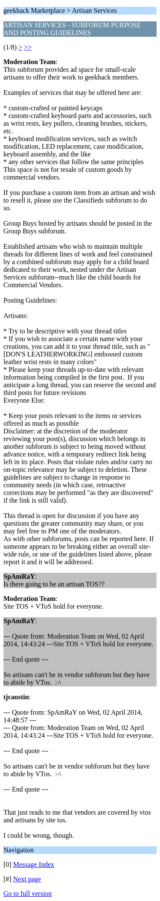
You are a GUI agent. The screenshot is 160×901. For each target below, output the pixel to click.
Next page (27, 879)
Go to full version (27, 893)
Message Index (33, 864)
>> (28, 47)
